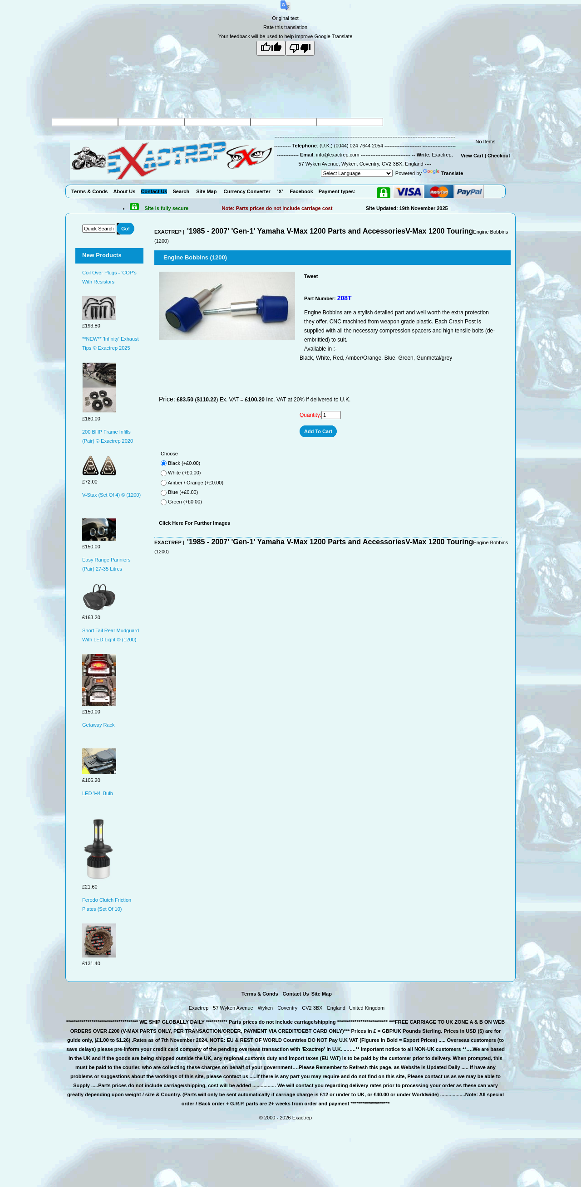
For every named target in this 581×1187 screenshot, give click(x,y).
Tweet (311, 276)
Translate (443, 173)
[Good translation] (271, 48)
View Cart (472, 155)
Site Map (321, 993)
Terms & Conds (259, 993)
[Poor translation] (300, 48)
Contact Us (296, 993)
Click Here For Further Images (194, 523)
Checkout (498, 155)
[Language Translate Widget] (357, 173)
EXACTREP (168, 231)
